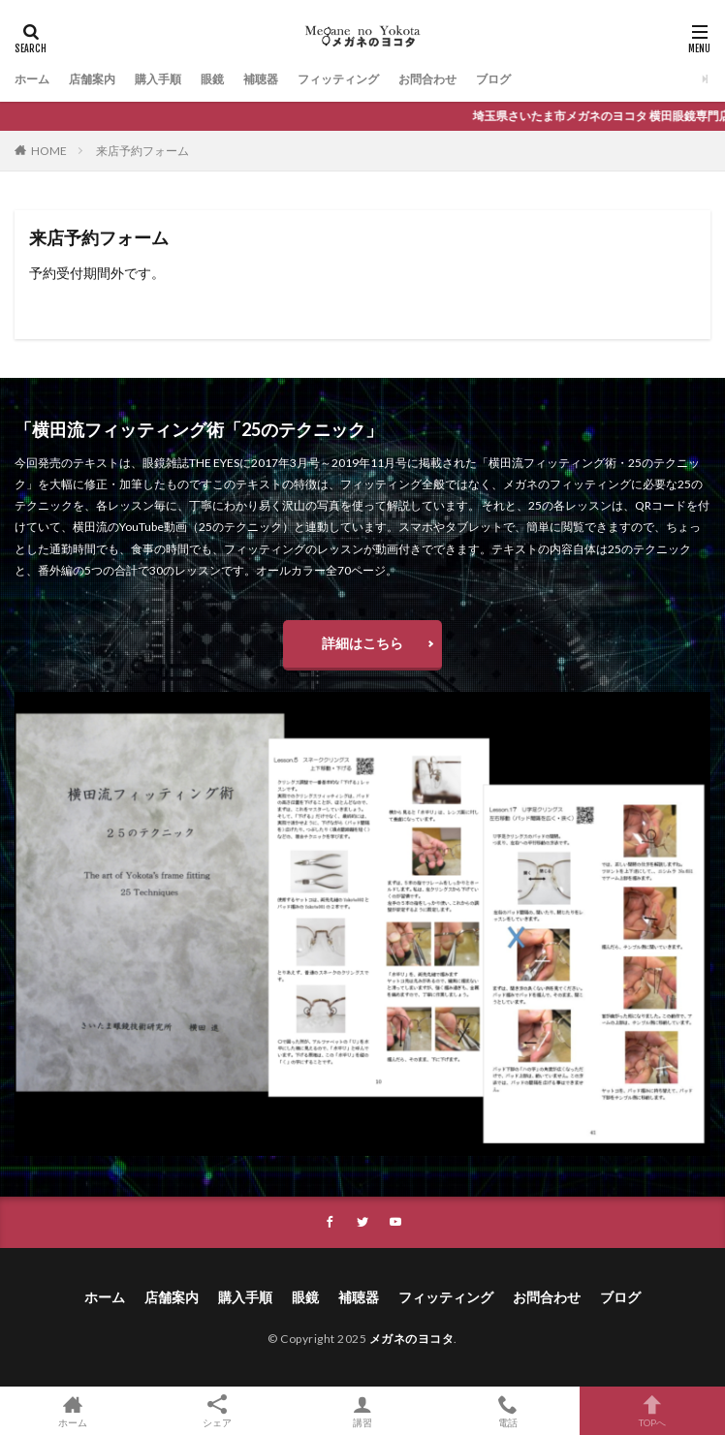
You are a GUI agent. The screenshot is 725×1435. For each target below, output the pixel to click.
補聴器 (260, 79)
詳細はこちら (362, 643)
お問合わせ (427, 79)
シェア (218, 1411)
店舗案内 (92, 79)
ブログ (493, 79)
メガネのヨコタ (412, 1338)
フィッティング (338, 79)
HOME (49, 150)
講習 (362, 1410)
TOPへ (652, 1410)
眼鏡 (212, 79)
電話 (508, 1410)
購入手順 (158, 79)
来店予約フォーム (142, 150)
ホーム (32, 79)
